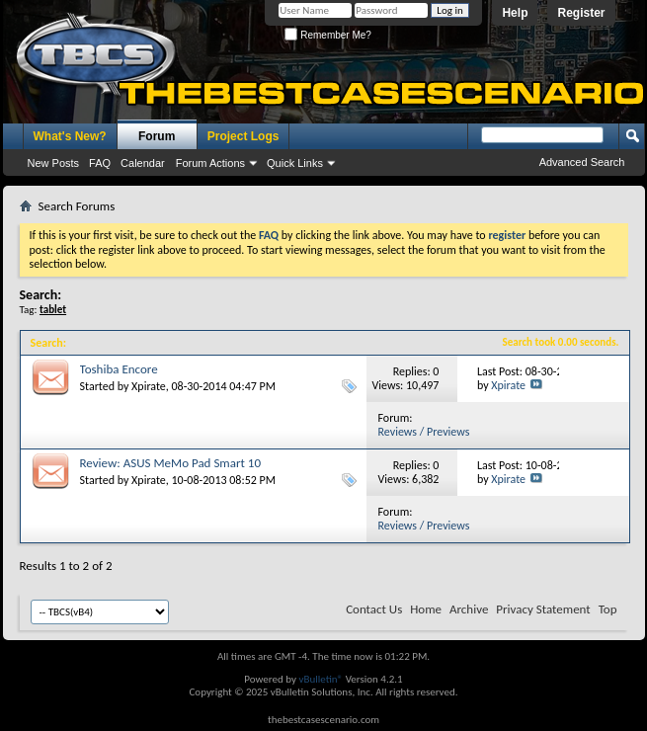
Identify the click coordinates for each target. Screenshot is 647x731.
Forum (156, 136)
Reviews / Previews (424, 432)
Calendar (143, 163)
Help (514, 13)
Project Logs (243, 136)
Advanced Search (582, 162)
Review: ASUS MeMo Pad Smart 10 (170, 462)
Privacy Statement (543, 609)
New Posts (54, 163)
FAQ (100, 163)
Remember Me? (327, 35)
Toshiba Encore (119, 369)
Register (581, 13)
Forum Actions (210, 163)
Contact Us (374, 609)
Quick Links (295, 163)
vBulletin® (320, 679)
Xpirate (148, 386)
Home (426, 609)
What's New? (70, 136)
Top (608, 609)
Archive (468, 609)
